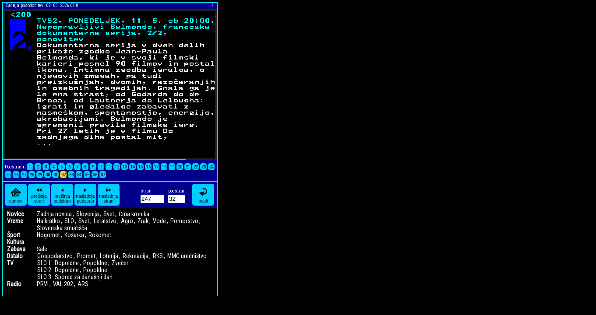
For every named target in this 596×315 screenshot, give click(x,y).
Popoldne (95, 262)
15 (140, 167)
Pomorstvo (184, 220)
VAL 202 (63, 283)
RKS (158, 255)
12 (117, 167)
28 (32, 175)
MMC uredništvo (187, 255)
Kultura (15, 241)
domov (15, 194)
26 (16, 175)
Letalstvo (105, 220)
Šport (13, 234)
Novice (15, 213)
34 (79, 175)
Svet (108, 213)
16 (148, 167)
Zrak (143, 220)
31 (55, 175)
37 (103, 175)
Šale (42, 248)
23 (203, 167)
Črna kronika (134, 213)
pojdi (203, 194)
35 (87, 175)
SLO (69, 220)
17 (156, 167)
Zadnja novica (54, 213)
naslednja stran (108, 194)
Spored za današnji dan (84, 276)
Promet (86, 255)
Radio (14, 283)
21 (188, 167)
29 (40, 175)
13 (125, 167)
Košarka (74, 234)
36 (95, 175)
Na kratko (48, 220)
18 (164, 167)
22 (196, 167)
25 (8, 175)
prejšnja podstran (62, 194)
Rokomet (99, 234)
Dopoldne (67, 262)
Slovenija (87, 213)
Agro (127, 220)
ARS (83, 283)
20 (180, 167)
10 (101, 167)
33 (71, 175)
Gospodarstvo (55, 255)
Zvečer (120, 262)
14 (132, 167)
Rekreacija (135, 255)
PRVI (43, 283)
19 (172, 167)
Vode (159, 220)
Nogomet (48, 234)
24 (211, 167)
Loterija (109, 255)
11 (109, 167)
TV (10, 262)
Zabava (16, 248)
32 (63, 175)
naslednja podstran (85, 194)
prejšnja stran (38, 194)
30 (48, 175)
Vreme (15, 220)
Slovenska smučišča (62, 227)
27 (24, 175)
